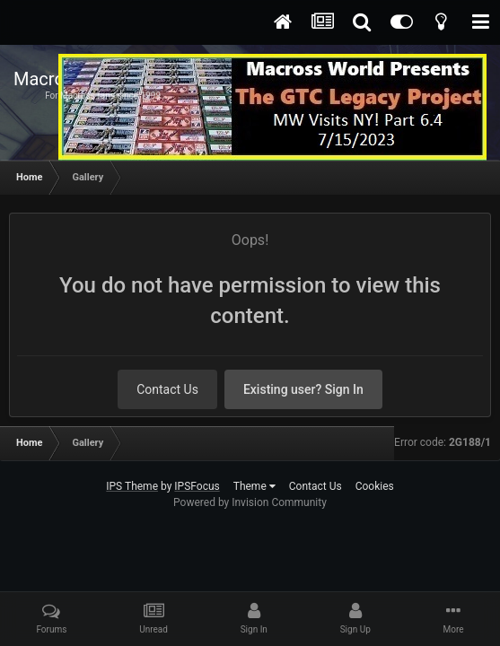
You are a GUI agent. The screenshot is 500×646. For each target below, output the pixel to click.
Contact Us (167, 389)
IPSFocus (196, 486)
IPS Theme (132, 486)
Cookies (374, 486)
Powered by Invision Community (250, 502)
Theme (254, 486)
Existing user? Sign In (303, 389)
